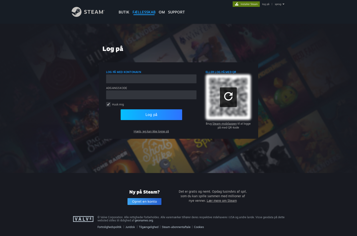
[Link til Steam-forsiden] (91, 16)
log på (265, 4)
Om (162, 12)
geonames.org (144, 220)
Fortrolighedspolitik (109, 227)
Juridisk (130, 227)
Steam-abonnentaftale (176, 227)
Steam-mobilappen (224, 123)
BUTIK (124, 12)
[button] (228, 97)
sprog (278, 4)
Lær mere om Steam (222, 200)
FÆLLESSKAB (144, 12)
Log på (151, 114)
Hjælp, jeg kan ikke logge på (151, 131)
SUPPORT (176, 12)
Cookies (199, 227)
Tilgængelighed (148, 227)
